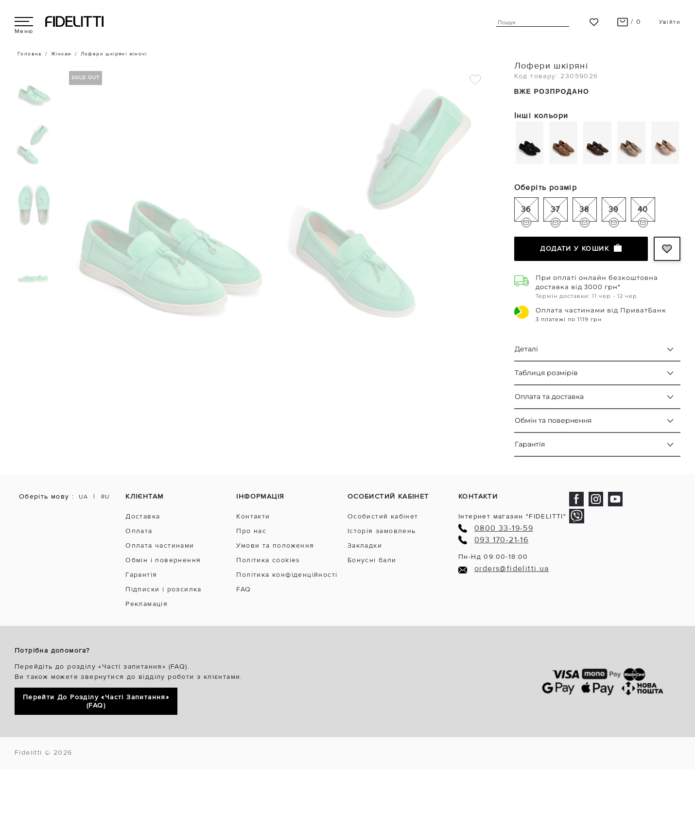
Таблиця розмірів (546, 372)
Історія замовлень (382, 531)
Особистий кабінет (383, 516)
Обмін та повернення (553, 420)
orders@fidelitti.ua (511, 568)
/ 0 (629, 21)
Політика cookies (268, 560)
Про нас (251, 531)
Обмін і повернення (163, 560)
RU (105, 497)
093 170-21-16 (501, 540)
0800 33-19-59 (503, 528)
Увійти (669, 22)
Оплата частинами (159, 545)
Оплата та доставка (549, 396)
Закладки (365, 545)
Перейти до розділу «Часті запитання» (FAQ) (96, 701)
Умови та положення (275, 545)
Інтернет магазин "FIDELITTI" (512, 516)
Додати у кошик (581, 248)
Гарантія (530, 444)
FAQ (243, 589)
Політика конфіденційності (286, 575)
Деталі (526, 349)
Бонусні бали (372, 560)
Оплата (138, 531)
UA (83, 497)
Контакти (253, 516)
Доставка (142, 516)
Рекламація (146, 604)
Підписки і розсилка (163, 589)
